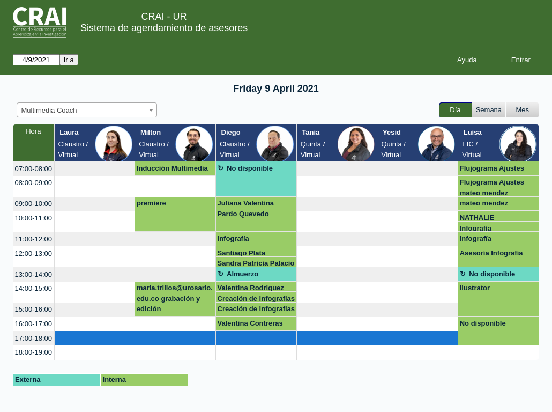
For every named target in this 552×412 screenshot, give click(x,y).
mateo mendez (484, 193)
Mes (522, 110)
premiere (151, 203)
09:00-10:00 (33, 204)
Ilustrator (475, 288)
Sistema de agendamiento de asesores (164, 28)
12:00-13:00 (33, 253)
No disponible (250, 168)
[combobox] (87, 109)
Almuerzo (242, 274)
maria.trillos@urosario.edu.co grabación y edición (175, 298)
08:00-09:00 (33, 183)
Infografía (475, 228)
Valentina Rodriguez (251, 288)
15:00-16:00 (33, 309)
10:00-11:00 (33, 218)
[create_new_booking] (95, 168)
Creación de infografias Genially (256, 299)
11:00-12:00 (33, 239)
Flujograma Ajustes (492, 168)
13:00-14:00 (33, 274)
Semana (489, 110)
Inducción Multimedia (172, 168)
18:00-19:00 (33, 352)
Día (455, 110)
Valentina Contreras (250, 323)
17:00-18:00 (33, 338)
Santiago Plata (242, 253)
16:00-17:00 (33, 324)
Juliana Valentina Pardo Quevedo (246, 208)
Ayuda (467, 60)
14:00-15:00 (33, 288)
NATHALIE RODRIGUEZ (481, 218)
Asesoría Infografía (491, 253)
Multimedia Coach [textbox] (49, 110)
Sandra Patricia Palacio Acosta (256, 263)
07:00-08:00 (33, 169)
